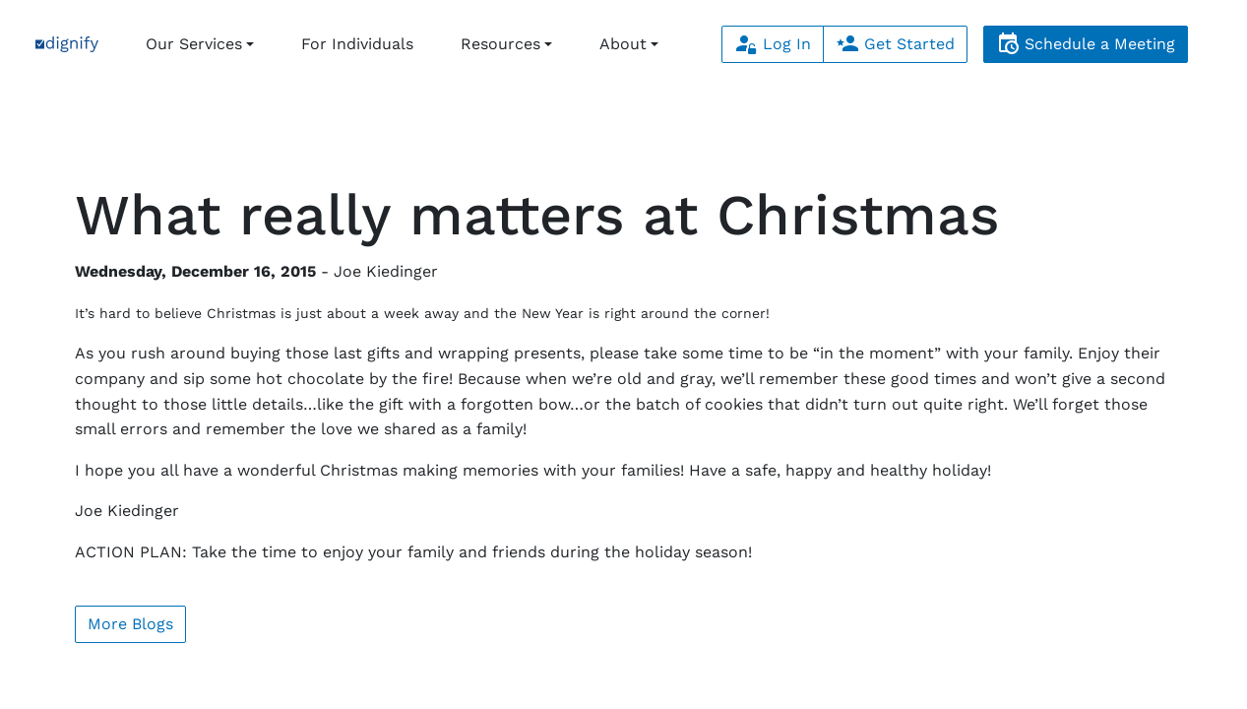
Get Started (895, 43)
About (623, 43)
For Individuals (357, 43)
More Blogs (130, 623)
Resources (500, 43)
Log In (772, 43)
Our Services (194, 43)
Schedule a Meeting (1085, 43)
